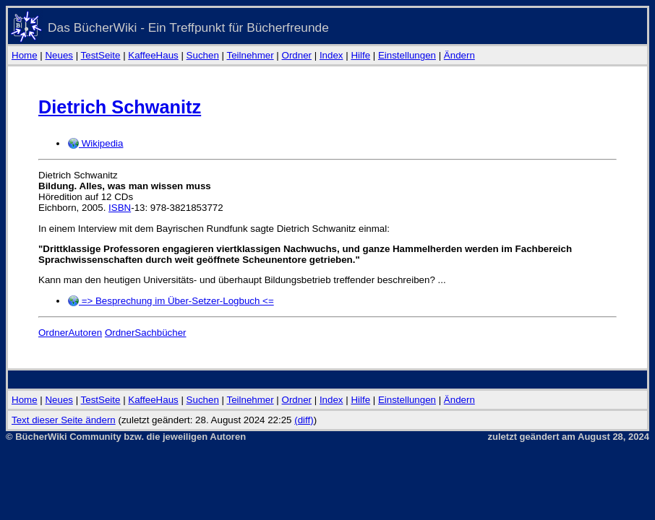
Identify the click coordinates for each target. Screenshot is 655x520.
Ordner (297, 55)
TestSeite (101, 55)
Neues (59, 55)
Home (25, 55)
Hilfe (360, 55)
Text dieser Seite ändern (64, 420)
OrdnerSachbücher (146, 332)
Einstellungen (407, 55)
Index (331, 55)
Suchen (203, 55)
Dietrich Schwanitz (119, 107)
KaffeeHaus (153, 55)
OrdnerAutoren (70, 332)
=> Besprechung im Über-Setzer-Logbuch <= (170, 300)
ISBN (119, 207)
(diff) (303, 420)
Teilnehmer (249, 55)
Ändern (459, 55)
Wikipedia (95, 143)
